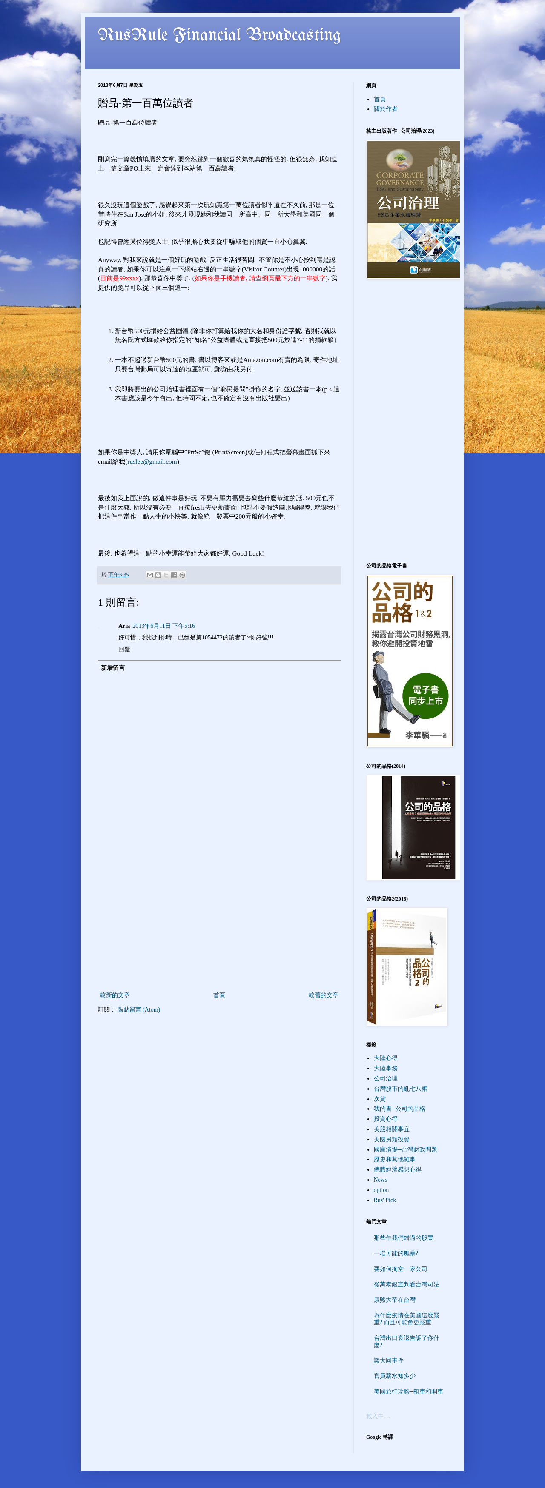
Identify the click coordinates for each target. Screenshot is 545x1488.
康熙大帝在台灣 (395, 1300)
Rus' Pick (385, 1200)
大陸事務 (386, 1068)
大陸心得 (386, 1058)
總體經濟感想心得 (398, 1169)
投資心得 (386, 1119)
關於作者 (386, 109)
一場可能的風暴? (396, 1253)
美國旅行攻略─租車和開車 (409, 1391)
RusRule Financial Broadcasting (219, 35)
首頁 (219, 995)
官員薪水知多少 (395, 1376)
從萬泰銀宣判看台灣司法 (406, 1284)
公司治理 (386, 1078)
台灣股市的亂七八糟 (400, 1089)
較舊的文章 (323, 995)
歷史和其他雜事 (395, 1159)
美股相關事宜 (392, 1129)
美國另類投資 (392, 1139)
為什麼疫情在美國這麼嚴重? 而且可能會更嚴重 (406, 1319)
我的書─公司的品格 (400, 1109)
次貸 (380, 1099)
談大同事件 (389, 1360)
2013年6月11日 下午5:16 (163, 626)
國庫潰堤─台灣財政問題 (406, 1149)
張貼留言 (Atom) (139, 1009)
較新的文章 (115, 995)
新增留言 (113, 668)
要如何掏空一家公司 (400, 1269)
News (380, 1180)
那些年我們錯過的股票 (403, 1238)
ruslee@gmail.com (152, 461)
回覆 (124, 649)
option (381, 1190)
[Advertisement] (219, 926)
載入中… (378, 1416)
